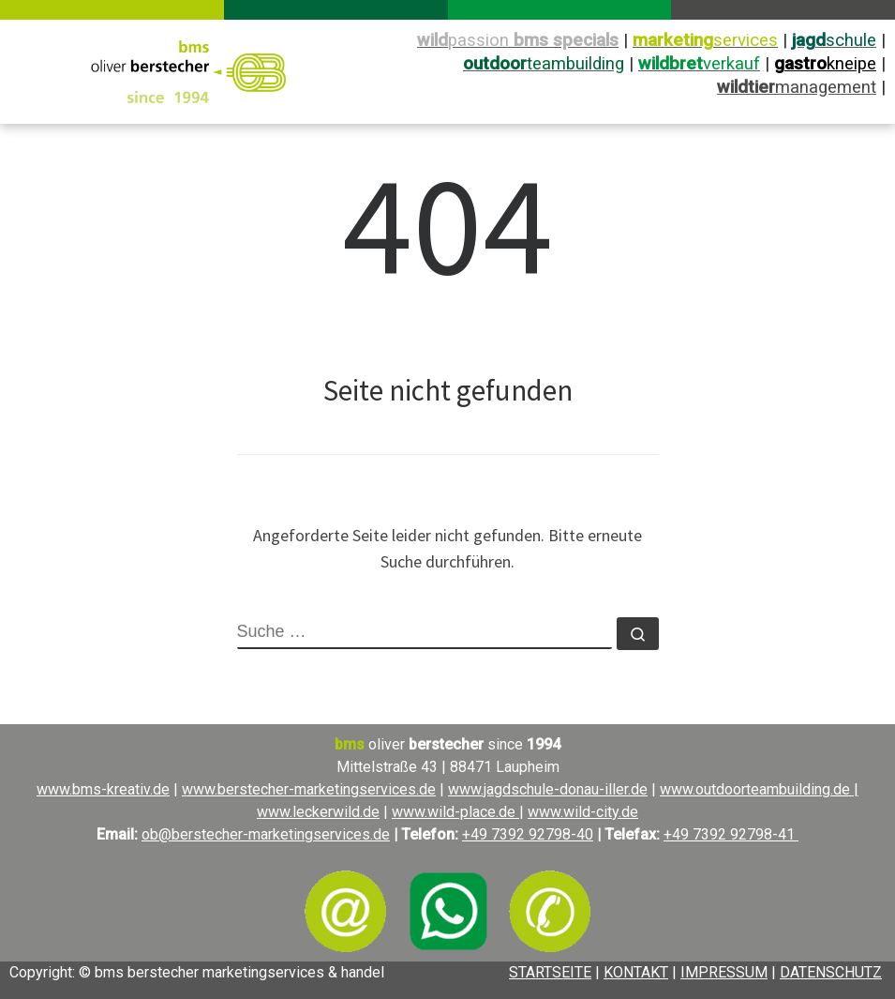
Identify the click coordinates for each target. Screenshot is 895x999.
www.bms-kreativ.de (103, 789)
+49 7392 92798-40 (527, 834)
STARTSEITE (550, 972)
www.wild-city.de (583, 812)
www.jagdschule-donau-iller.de (548, 789)
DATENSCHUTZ (831, 972)
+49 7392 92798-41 (731, 834)
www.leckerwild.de (318, 812)
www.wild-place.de (455, 812)
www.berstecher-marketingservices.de (309, 789)
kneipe (825, 63)
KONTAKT (636, 972)
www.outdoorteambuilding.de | (759, 789)
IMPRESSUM (724, 972)
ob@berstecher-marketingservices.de (266, 834)
